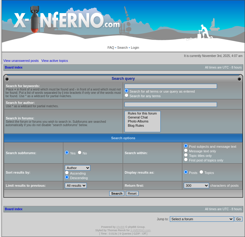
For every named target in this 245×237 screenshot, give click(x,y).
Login (135, 47)
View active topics (54, 60)
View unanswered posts (21, 60)
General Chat (142, 117)
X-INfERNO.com (140, 230)
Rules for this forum (142, 113)
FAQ (110, 47)
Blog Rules (142, 126)
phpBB (120, 226)
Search (122, 47)
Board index (14, 67)
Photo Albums (142, 121)
